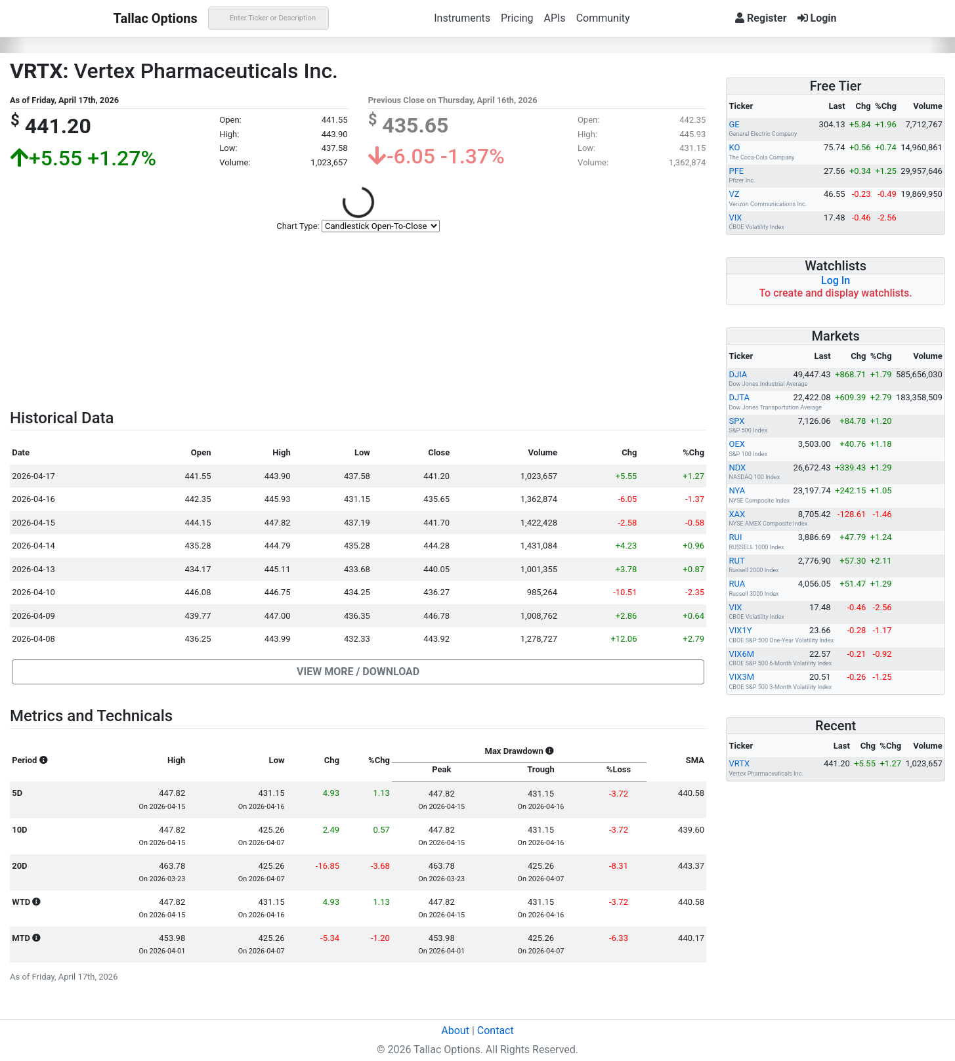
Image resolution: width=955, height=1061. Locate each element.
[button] (358, 671)
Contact (495, 1030)
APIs (554, 18)
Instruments (462, 18)
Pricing (517, 18)
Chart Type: (297, 226)
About (455, 1030)
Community (603, 18)
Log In (835, 280)
